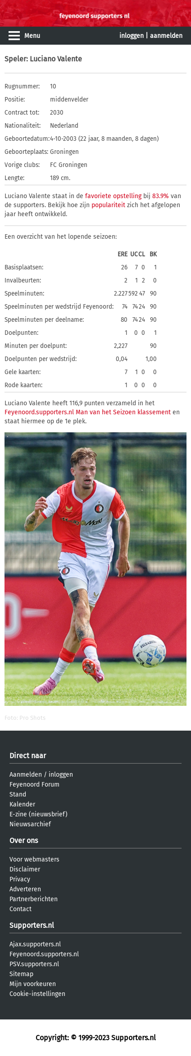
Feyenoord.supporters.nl (44, 954)
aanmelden (166, 36)
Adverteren (25, 889)
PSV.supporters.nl (34, 964)
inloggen (131, 36)
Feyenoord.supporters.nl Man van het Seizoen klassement (88, 412)
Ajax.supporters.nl (35, 944)
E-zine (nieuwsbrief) (38, 814)
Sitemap (21, 974)
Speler (15, 59)
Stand (17, 794)
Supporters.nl (31, 925)
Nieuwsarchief (30, 824)
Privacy (19, 879)
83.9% (160, 196)
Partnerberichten (33, 899)
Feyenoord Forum (34, 784)
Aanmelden (25, 774)
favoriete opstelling (113, 196)
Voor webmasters (34, 859)
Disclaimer (24, 869)
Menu (32, 36)
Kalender (22, 804)
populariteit (108, 205)
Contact (20, 909)
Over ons (23, 840)
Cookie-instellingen (37, 994)
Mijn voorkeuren (32, 984)
